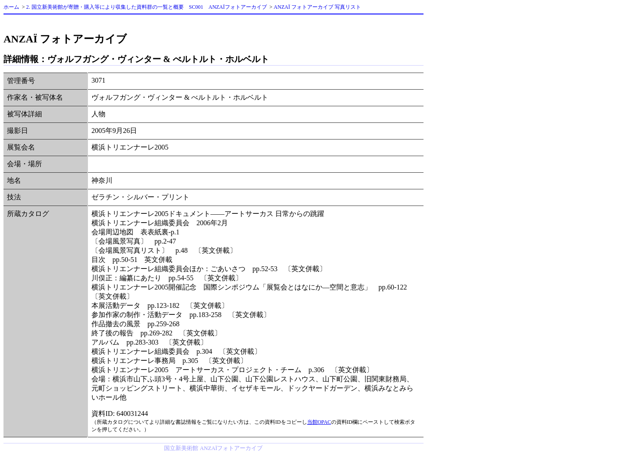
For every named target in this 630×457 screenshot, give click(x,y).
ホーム (11, 7)
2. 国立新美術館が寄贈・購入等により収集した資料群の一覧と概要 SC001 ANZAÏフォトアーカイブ (146, 7)
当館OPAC (319, 422)
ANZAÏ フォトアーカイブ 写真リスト (317, 7)
